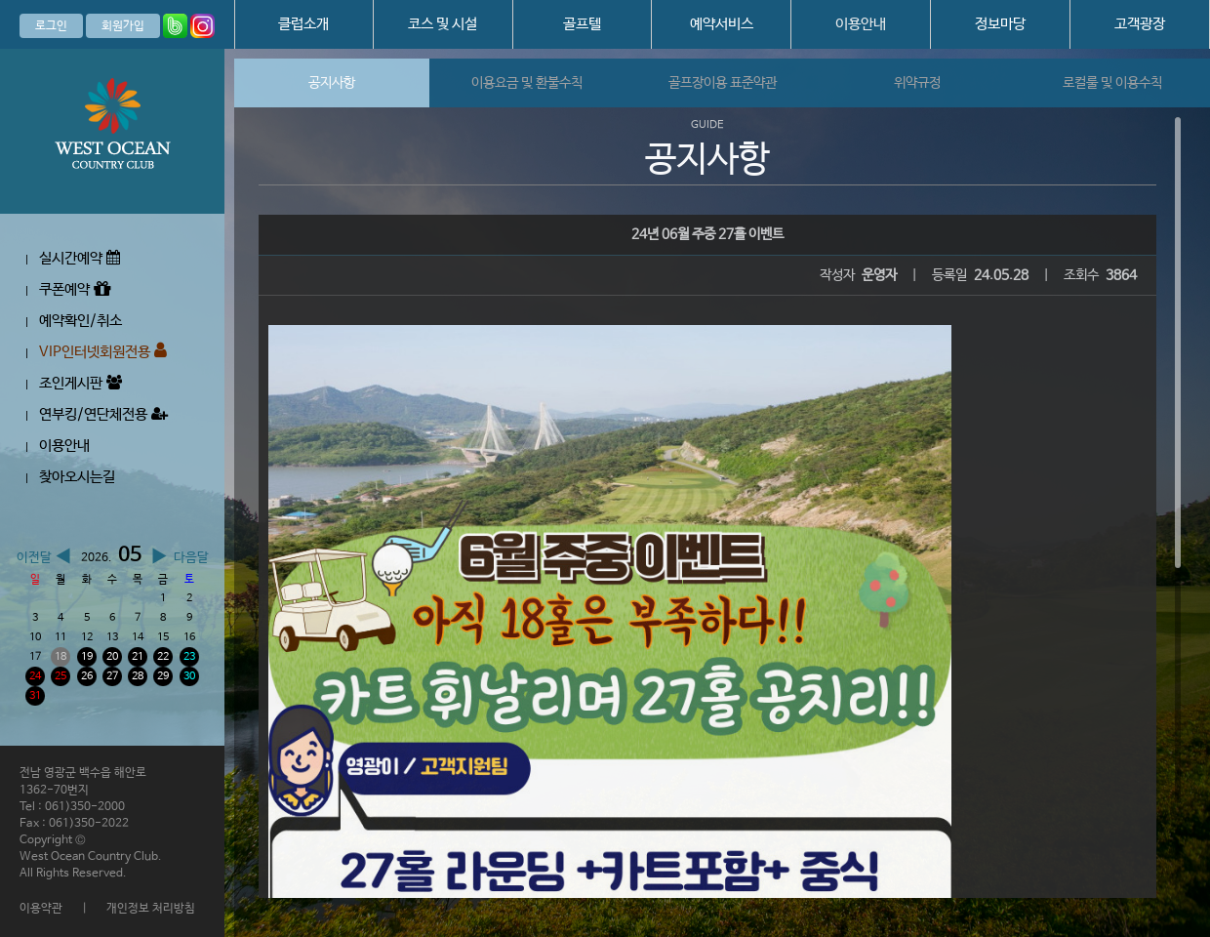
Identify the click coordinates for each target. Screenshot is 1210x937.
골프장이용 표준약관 (722, 83)
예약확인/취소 (80, 320)
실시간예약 (79, 258)
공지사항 (331, 83)
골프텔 (582, 24)
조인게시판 (80, 383)
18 (60, 657)
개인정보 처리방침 (150, 909)
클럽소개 (303, 24)
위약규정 (917, 83)
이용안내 (860, 24)
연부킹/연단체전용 (103, 414)
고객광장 (1139, 24)
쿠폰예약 (74, 289)
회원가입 (122, 26)
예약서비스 (721, 24)
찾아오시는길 (77, 476)
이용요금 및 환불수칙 (527, 83)
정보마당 (1000, 24)
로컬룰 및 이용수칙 (1112, 83)
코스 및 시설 (442, 24)
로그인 (51, 26)
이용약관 (41, 909)
